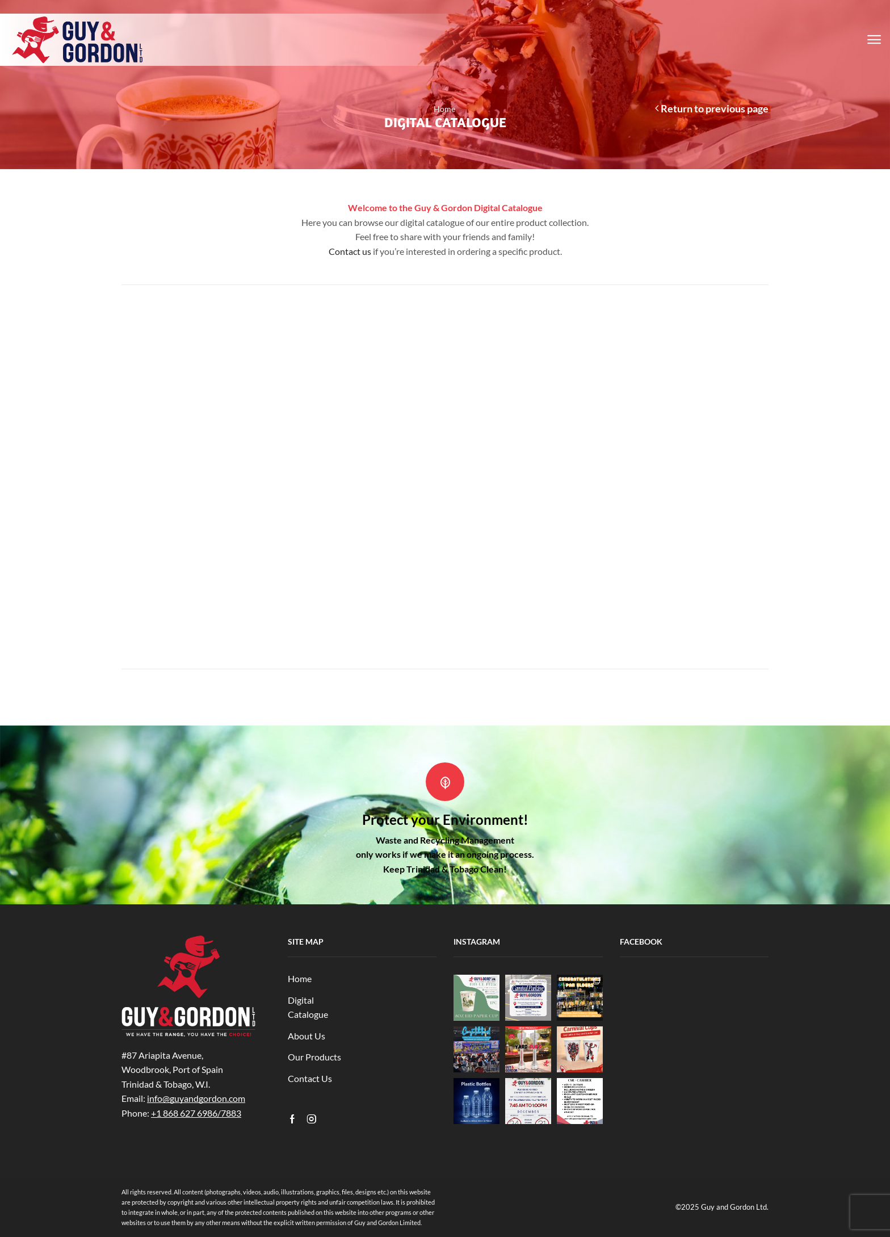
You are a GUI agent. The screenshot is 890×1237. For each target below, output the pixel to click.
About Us (306, 1035)
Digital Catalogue (308, 1007)
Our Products (314, 1056)
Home (444, 109)
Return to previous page (715, 108)
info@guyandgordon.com (196, 1098)
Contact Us (310, 1078)
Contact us (350, 251)
